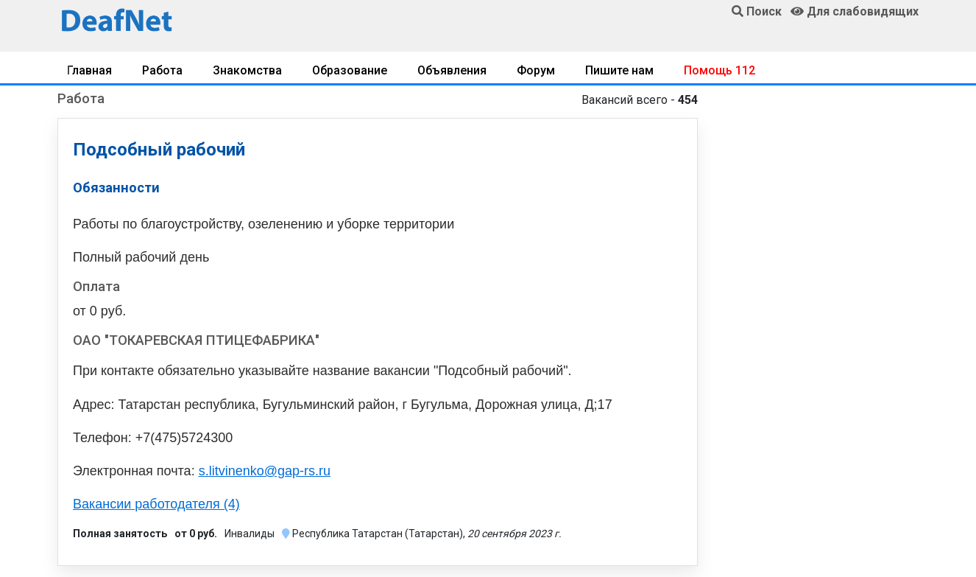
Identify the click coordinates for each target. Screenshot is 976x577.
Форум (536, 70)
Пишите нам (619, 70)
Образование (349, 70)
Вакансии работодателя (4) (156, 504)
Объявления (452, 70)
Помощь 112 (719, 70)
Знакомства (247, 70)
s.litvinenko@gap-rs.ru (264, 471)
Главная (89, 70)
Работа (162, 70)
